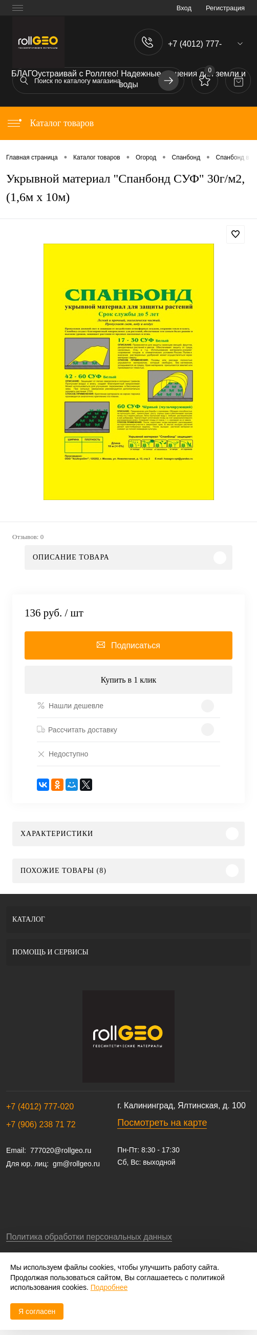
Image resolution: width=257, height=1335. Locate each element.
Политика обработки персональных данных (89, 1236)
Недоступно (62, 753)
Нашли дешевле (70, 705)
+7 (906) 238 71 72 (41, 1124)
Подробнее (109, 1287)
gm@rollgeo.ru (76, 1164)
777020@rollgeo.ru (60, 1150)
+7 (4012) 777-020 (40, 1106)
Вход (184, 8)
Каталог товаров (50, 123)
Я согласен (36, 1311)
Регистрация (225, 8)
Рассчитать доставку (77, 730)
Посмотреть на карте (162, 1123)
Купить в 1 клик (129, 679)
